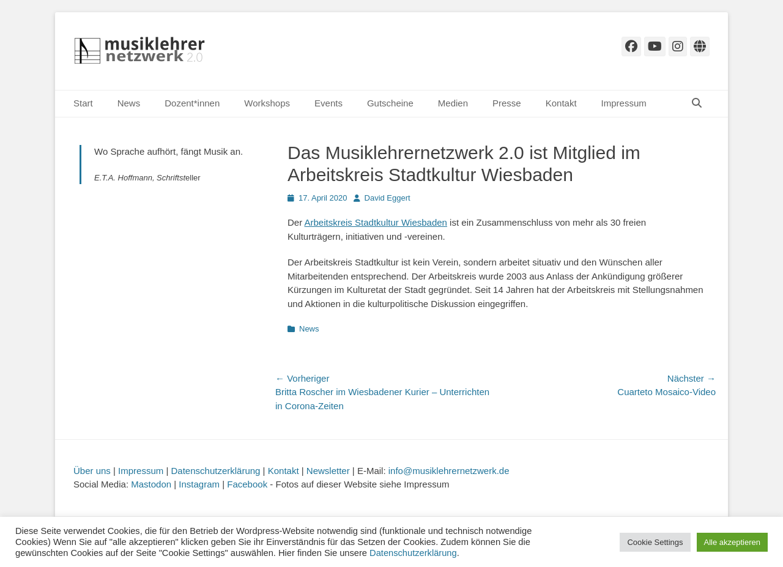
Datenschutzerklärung (216, 470)
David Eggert (387, 197)
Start (83, 103)
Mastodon (151, 484)
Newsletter (328, 470)
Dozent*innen (192, 103)
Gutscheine (390, 103)
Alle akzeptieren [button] (732, 542)
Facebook (247, 484)
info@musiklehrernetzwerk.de (449, 470)
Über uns (92, 470)
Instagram (199, 484)
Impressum (624, 103)
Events (328, 103)
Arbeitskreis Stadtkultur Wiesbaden (376, 222)
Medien (453, 103)
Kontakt (561, 103)
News (129, 103)
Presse (506, 103)
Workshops (267, 103)
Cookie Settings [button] (655, 542)
